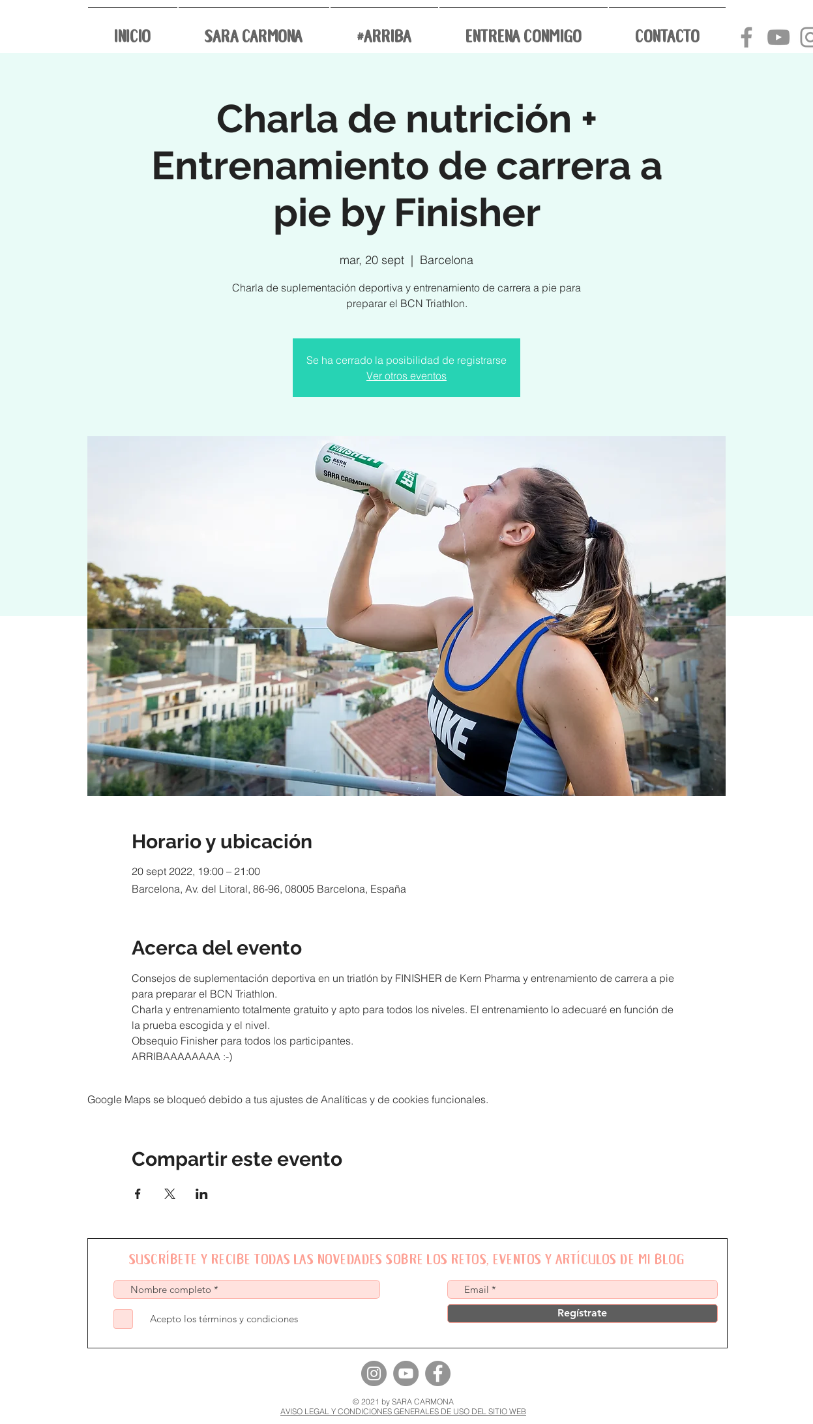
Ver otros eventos (406, 375)
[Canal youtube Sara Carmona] (778, 37)
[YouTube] (406, 1373)
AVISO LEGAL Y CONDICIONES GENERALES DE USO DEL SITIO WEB (403, 1411)
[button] (254, 29)
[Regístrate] (582, 1313)
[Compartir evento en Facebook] (138, 1194)
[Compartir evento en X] (170, 1194)
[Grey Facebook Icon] (746, 37)
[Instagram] (374, 1373)
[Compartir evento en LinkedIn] (202, 1194)
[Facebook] (438, 1373)
